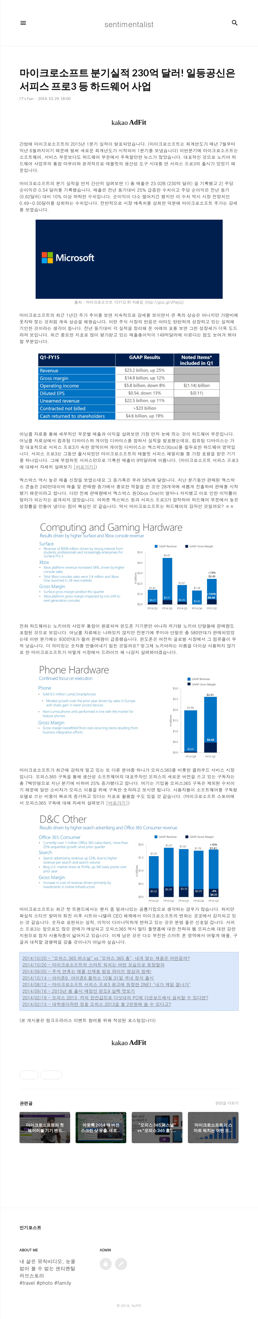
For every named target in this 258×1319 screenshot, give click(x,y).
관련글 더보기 (227, 1103)
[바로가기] (84, 467)
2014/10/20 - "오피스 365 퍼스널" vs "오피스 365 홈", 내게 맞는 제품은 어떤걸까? (106, 958)
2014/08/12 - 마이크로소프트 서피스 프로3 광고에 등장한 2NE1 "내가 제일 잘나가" (106, 984)
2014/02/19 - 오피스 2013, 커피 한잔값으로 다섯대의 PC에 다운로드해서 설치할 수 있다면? (115, 997)
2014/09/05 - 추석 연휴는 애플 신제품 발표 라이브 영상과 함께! (86, 971)
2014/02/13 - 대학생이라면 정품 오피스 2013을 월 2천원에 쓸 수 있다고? (96, 1004)
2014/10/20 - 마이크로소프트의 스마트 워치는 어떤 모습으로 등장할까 (93, 965)
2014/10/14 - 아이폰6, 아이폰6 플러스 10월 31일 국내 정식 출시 (88, 978)
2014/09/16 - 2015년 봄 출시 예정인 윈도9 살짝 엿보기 (78, 991)
